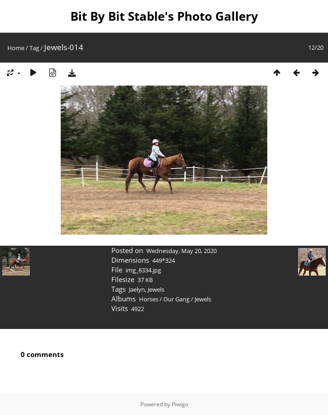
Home (15, 48)
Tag (34, 48)
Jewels (156, 289)
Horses (148, 299)
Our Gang (176, 299)
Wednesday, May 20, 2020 (181, 251)
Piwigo (180, 404)
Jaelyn (137, 289)
